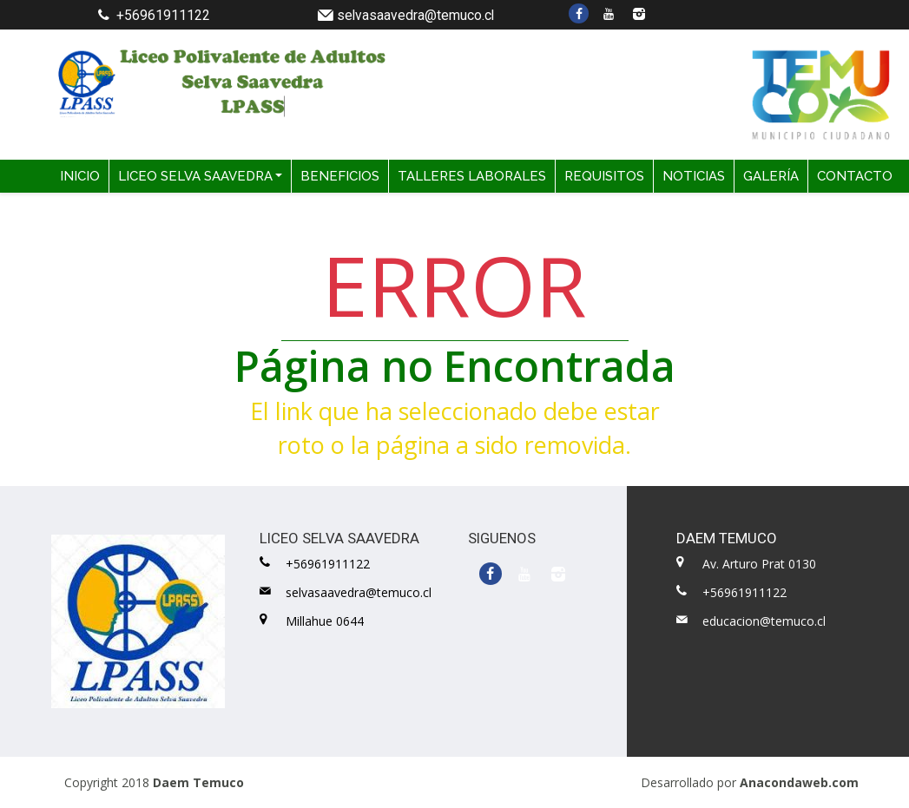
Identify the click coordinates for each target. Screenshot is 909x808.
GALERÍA (771, 176)
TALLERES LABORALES (472, 176)
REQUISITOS (604, 176)
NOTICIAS (693, 176)
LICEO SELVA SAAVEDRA (195, 176)
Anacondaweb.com (799, 782)
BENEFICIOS (339, 176)
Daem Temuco (198, 782)
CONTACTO (855, 176)
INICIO (80, 176)
